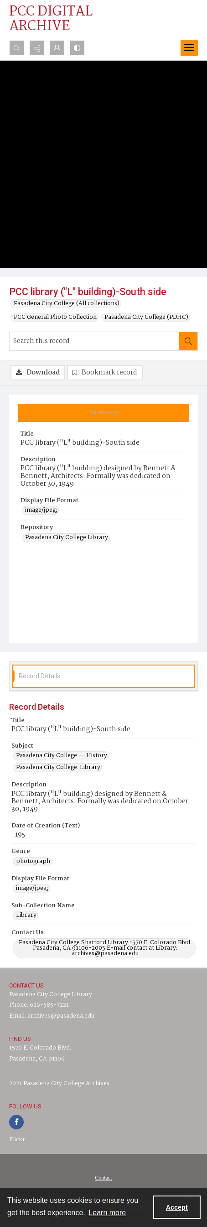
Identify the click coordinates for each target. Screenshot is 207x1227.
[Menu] (189, 48)
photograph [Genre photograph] (33, 861)
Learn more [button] (107, 1213)
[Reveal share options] (37, 48)
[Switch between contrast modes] (77, 48)
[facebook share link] (16, 1122)
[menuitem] (103, 1177)
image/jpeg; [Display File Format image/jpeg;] (41, 510)
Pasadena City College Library (50, 994)
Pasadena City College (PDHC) (146, 317)
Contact (103, 1178)
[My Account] (57, 48)
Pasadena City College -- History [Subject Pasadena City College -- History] (61, 755)
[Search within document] (188, 341)
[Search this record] (94, 341)
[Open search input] (17, 48)
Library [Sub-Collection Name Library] (26, 915)
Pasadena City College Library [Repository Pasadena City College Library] (66, 537)
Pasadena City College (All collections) (66, 303)
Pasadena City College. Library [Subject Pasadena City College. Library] (58, 767)
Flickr (17, 1139)
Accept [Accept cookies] (177, 1207)
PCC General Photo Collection (55, 317)
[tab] (103, 412)
